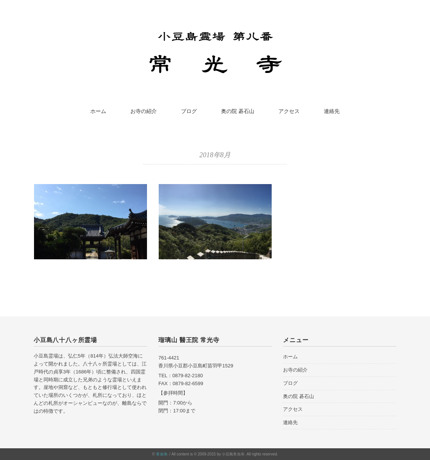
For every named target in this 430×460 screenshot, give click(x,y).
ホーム (98, 111)
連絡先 (332, 111)
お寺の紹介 (143, 111)
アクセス (289, 111)
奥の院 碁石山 (237, 111)
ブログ (189, 111)
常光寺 (161, 454)
